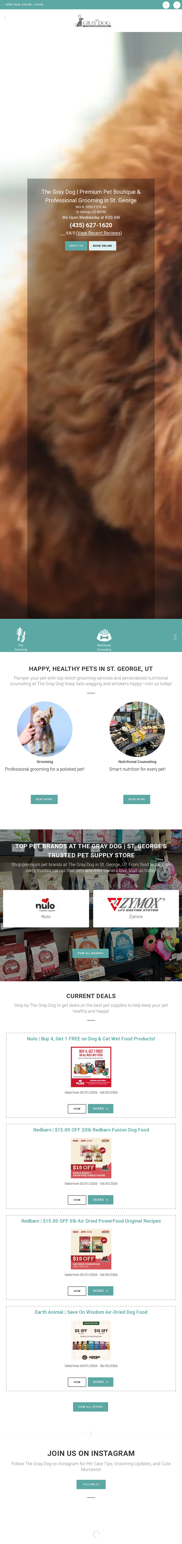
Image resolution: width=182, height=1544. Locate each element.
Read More (44, 799)
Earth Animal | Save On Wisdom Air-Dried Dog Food (91, 1312)
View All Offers (90, 1406)
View (77, 1108)
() (99, 232)
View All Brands (90, 953)
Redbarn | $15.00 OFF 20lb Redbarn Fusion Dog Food (91, 1130)
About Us (74, 245)
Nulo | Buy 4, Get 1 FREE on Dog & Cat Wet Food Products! (91, 1039)
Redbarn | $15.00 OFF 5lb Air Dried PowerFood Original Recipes (91, 1221)
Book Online (104, 245)
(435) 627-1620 (91, 225)
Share (100, 1108)
